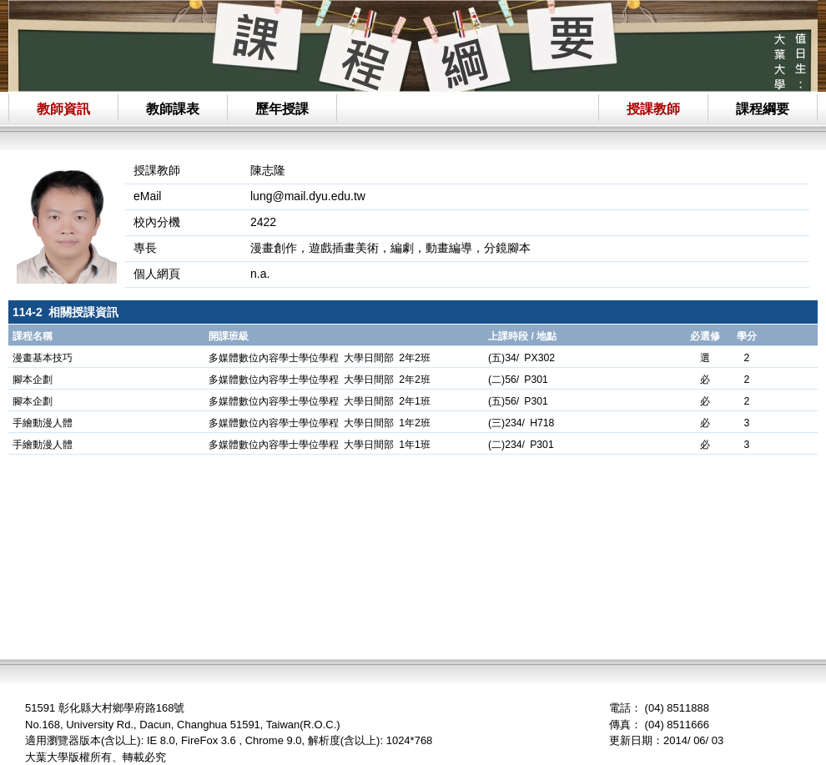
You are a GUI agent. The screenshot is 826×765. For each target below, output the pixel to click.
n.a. (259, 273)
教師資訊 (63, 109)
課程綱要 (762, 109)
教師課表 (172, 109)
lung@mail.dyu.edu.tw (307, 196)
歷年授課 (282, 109)
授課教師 (653, 109)
